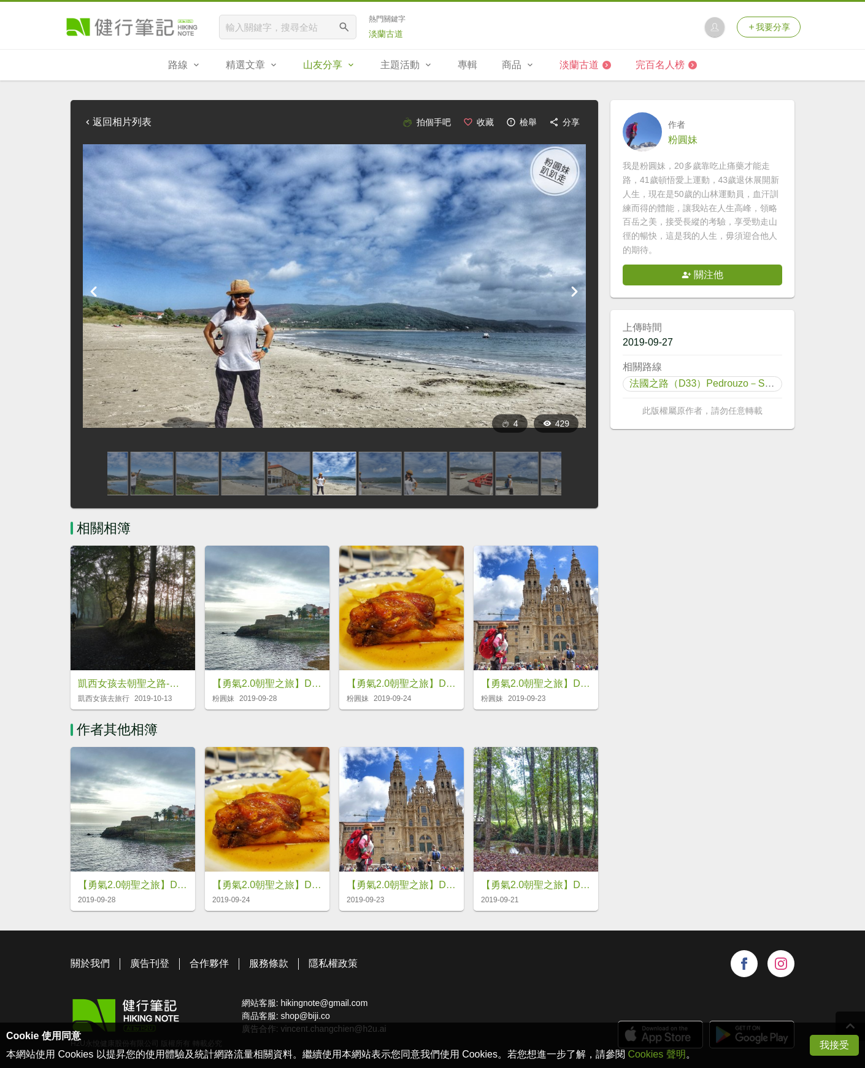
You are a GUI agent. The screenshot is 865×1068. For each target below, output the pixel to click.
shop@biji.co (304, 1016)
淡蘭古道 (386, 34)
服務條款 (268, 963)
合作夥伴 (209, 963)
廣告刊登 (149, 963)
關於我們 (90, 963)
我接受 (834, 1045)
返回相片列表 (117, 122)
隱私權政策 (333, 963)
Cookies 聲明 (656, 1054)
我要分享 (768, 27)
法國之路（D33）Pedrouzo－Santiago (713, 383)
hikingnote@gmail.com (323, 1003)
